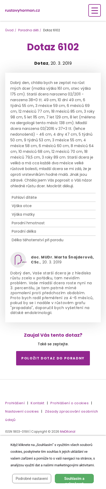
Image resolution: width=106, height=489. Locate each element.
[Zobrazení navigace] (94, 10)
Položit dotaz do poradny (53, 358)
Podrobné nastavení (32, 478)
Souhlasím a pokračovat (74, 479)
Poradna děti (28, 30)
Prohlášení (15, 403)
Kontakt (37, 403)
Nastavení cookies (22, 411)
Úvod (9, 30)
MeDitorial (67, 431)
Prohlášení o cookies (69, 403)
